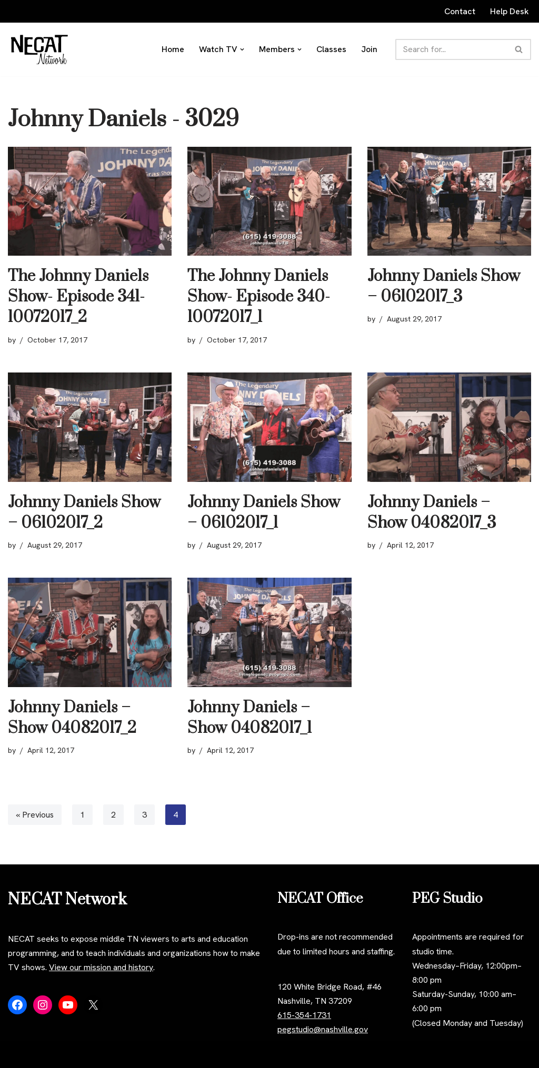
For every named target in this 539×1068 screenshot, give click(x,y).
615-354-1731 (304, 1015)
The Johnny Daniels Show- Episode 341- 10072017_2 (78, 296)
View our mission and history (101, 967)
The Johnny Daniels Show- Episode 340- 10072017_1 (258, 296)
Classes (332, 49)
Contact (459, 11)
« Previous (35, 814)
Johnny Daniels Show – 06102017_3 (443, 286)
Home (173, 49)
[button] (242, 49)
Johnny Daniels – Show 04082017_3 (431, 512)
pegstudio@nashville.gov (322, 1029)
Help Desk (509, 11)
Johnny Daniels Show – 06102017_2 (84, 512)
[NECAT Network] (39, 49)
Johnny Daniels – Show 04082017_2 (72, 718)
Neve (17, 1054)
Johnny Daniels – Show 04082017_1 (249, 718)
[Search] (452, 49)
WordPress (102, 1054)
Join (370, 49)
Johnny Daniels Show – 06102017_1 (263, 512)
